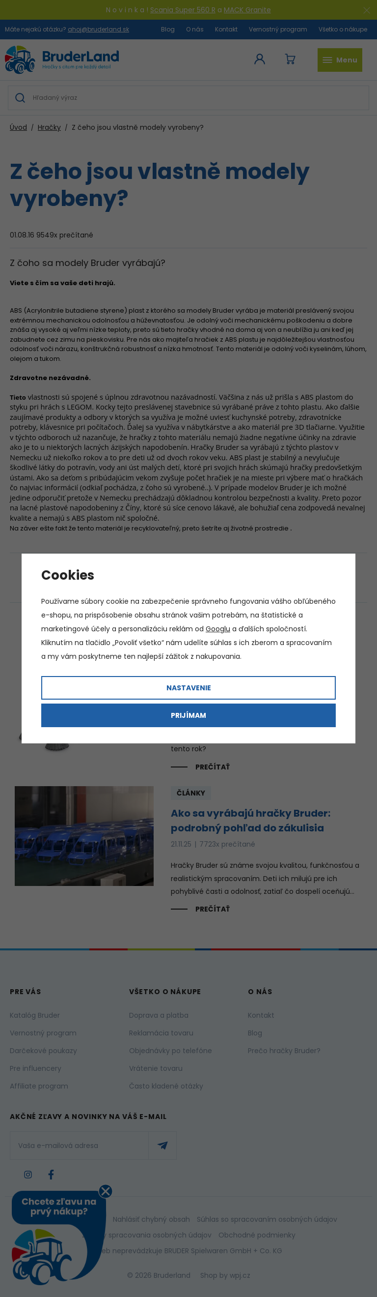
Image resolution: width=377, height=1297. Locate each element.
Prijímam (188, 715)
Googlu (218, 629)
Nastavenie (188, 688)
